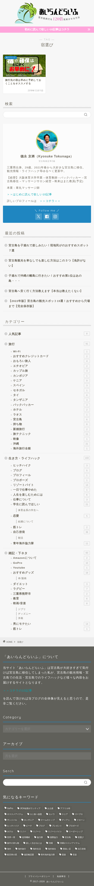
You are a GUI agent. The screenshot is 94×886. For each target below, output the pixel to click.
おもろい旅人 (51, 361)
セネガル (51, 390)
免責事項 (61, 876)
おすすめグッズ (51, 573)
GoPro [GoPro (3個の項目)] (10, 808)
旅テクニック (51, 434)
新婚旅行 (51, 429)
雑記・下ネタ (49, 553)
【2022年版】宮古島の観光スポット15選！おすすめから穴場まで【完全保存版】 (49, 304)
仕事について (51, 500)
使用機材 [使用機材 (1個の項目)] (26, 837)
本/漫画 (22, 578)
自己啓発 (51, 532)
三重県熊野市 (51, 594)
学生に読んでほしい (51, 504)
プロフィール (51, 475)
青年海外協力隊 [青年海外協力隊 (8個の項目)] (48, 855)
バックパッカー (51, 405)
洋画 (20, 618)
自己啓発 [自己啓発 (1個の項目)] (82, 849)
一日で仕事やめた (51, 490)
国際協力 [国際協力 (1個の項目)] (54, 837)
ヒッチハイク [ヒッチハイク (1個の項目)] (13, 826)
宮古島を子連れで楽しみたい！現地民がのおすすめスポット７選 (49, 248)
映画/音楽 (51, 603)
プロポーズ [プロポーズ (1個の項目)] (74, 826)
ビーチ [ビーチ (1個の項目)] (29, 826)
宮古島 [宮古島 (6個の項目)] (68, 837)
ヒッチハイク (51, 466)
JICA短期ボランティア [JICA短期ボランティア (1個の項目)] (30, 808)
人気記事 (49, 334)
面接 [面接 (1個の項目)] (64, 855)
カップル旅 (51, 371)
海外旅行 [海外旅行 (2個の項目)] (22, 849)
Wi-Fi (51, 352)
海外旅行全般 (51, 449)
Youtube (51, 568)
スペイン (51, 385)
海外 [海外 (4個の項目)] (9, 849)
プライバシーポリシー (39, 876)
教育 (51, 599)
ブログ (51, 470)
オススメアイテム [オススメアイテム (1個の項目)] (15, 814)
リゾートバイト (51, 485)
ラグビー (51, 589)
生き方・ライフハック (49, 458)
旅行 (49, 344)
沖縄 (51, 444)
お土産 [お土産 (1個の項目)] (50, 808)
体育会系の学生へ (28, 510)
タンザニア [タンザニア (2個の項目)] (29, 820)
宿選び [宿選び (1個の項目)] (81, 837)
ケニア (51, 381)
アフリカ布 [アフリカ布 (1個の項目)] (65, 808)
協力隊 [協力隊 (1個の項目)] (40, 837)
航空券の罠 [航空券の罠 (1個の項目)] (12, 855)
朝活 (20, 537)
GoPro (51, 563)
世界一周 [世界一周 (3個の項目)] (11, 837)
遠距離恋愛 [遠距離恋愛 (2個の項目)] (29, 855)
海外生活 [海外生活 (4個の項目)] (37, 849)
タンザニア (51, 400)
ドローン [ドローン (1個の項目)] (81, 820)
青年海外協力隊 (51, 543)
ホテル (51, 410)
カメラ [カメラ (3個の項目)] (52, 814)
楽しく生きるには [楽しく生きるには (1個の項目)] (34, 843)
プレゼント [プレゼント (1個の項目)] (57, 826)
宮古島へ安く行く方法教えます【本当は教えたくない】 (46, 291)
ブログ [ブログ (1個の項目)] (42, 826)
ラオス (51, 415)
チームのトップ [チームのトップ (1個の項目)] (48, 820)
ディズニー (24, 613)
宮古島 (51, 419)
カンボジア (51, 376)
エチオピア (51, 366)
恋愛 (51, 516)
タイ (51, 395)
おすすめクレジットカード (51, 356)
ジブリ (22, 609)
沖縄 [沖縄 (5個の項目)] (51, 843)
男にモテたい (51, 624)
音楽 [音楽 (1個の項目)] (75, 855)
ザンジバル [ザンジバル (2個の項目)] (12, 820)
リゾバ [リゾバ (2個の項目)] (23, 831)
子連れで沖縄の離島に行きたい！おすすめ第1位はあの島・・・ (45, 278)
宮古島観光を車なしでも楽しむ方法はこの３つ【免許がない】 (47, 263)
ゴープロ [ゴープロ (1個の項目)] (79, 814)
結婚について (26, 521)
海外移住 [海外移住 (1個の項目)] (52, 849)
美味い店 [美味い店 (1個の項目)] (67, 849)
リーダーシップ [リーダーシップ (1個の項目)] (76, 831)
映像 (51, 439)
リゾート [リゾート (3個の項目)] (37, 831)
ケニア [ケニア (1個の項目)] (65, 814)
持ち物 (51, 424)
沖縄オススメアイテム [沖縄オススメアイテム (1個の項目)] (70, 843)
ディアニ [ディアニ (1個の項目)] (66, 820)
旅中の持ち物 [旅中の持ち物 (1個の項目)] (13, 843)
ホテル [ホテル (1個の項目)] (10, 831)
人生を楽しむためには (51, 495)
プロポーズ (51, 480)
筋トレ (51, 527)
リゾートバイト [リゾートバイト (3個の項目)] (55, 831)
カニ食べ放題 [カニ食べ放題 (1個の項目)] (36, 814)
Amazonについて (51, 558)
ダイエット (51, 584)
